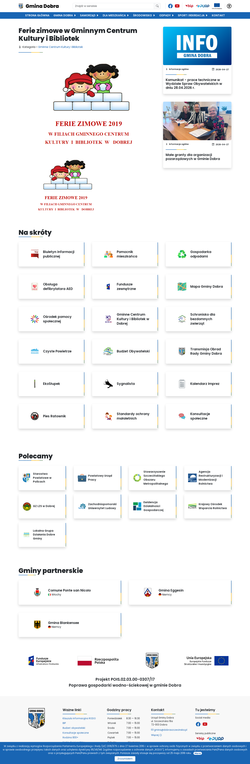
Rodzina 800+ (70, 737)
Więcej (156, 735)
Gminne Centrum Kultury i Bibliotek (60, 47)
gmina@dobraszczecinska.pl (169, 730)
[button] (229, 6)
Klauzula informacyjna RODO (79, 718)
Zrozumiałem (125, 758)
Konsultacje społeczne (76, 733)
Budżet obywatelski (74, 728)
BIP (64, 723)
